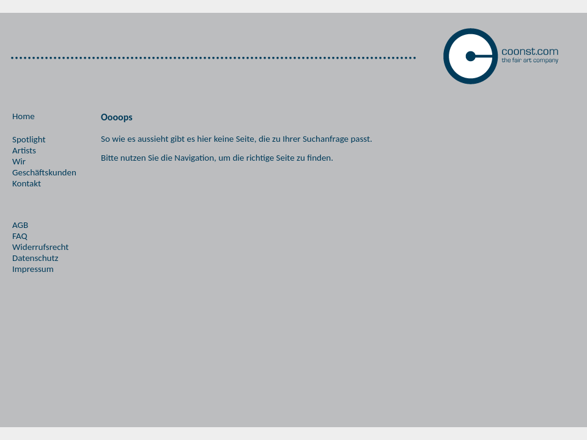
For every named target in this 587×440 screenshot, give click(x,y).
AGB (20, 224)
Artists (24, 150)
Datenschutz (35, 257)
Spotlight (28, 139)
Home (23, 116)
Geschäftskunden (44, 172)
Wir (19, 161)
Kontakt (26, 183)
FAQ (20, 235)
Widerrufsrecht (40, 246)
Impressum (33, 268)
